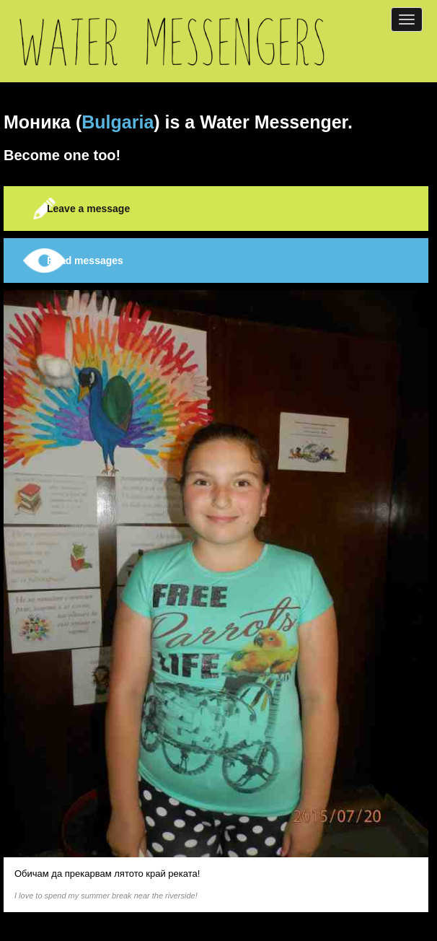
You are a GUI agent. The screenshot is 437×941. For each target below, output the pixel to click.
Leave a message (88, 208)
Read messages (85, 260)
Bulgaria (117, 122)
